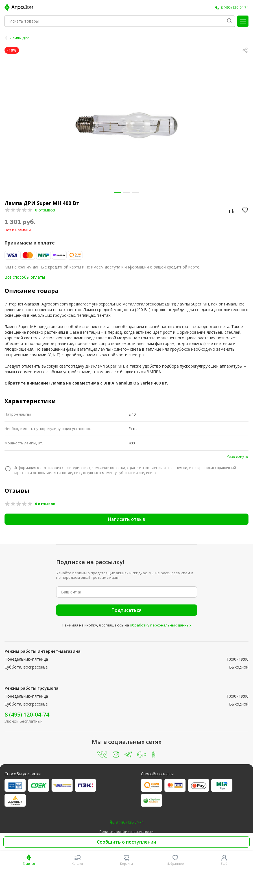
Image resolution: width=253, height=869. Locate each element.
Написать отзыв (126, 519)
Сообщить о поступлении (126, 842)
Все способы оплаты (25, 277)
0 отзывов (45, 210)
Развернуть (237, 456)
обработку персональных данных (160, 625)
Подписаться (126, 610)
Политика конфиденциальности (126, 831)
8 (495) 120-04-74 (27, 714)
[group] (126, 125)
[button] (117, 192)
